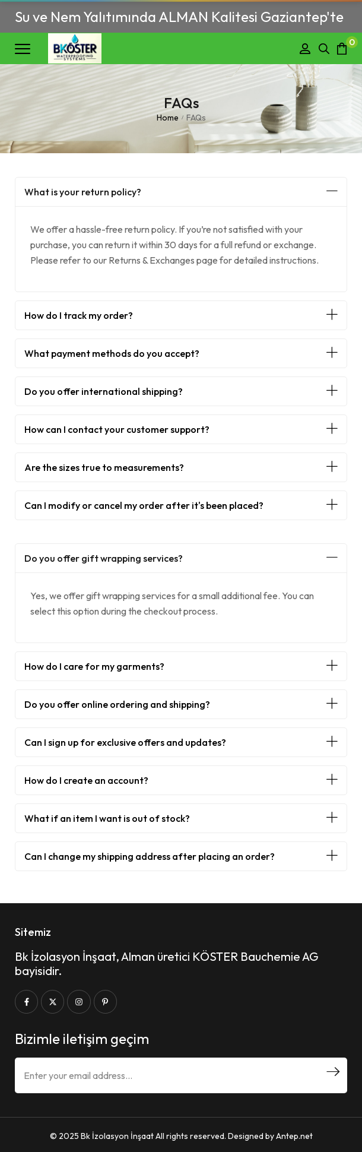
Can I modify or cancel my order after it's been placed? (143, 505)
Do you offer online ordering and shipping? (117, 704)
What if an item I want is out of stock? (107, 818)
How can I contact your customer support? (116, 429)
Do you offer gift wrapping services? (103, 558)
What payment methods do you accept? (111, 353)
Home (168, 117)
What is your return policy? (82, 192)
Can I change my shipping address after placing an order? (149, 856)
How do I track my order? (78, 315)
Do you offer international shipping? (103, 391)
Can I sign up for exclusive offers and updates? (125, 742)
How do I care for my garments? (94, 666)
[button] (181, 192)
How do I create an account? (86, 780)
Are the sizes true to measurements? (104, 467)
